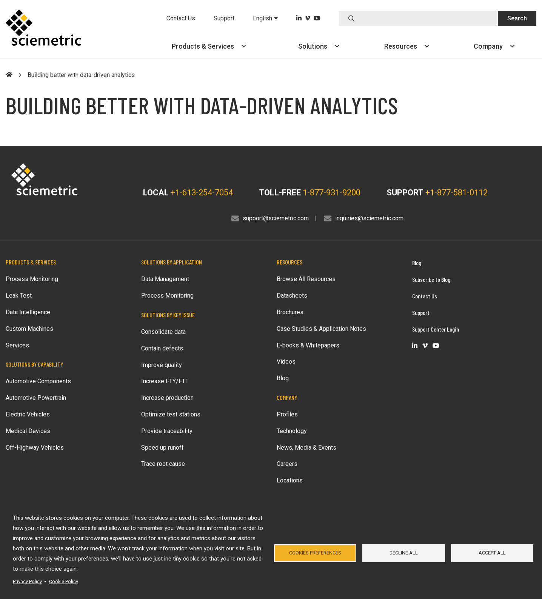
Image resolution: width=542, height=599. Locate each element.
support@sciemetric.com (276, 218)
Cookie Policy (63, 581)
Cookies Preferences (315, 553)
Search (517, 18)
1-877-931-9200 (331, 192)
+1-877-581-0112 (456, 192)
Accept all (492, 553)
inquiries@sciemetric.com (369, 218)
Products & (209, 46)
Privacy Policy (27, 581)
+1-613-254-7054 (202, 192)
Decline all (404, 553)
